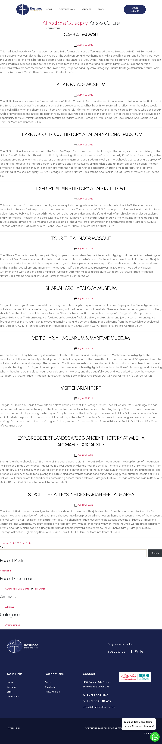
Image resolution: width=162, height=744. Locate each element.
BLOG (101, 9)
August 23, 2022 (85, 45)
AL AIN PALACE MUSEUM (81, 84)
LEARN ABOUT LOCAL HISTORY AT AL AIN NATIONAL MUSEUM (81, 134)
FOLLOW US (117, 651)
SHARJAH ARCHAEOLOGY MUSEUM (81, 288)
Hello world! (5, 570)
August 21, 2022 (85, 248)
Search (3, 547)
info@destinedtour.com (99, 707)
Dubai (48, 682)
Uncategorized (12, 625)
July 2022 (9, 607)
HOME (49, 9)
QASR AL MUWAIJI (81, 35)
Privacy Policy (13, 728)
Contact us (13, 696)
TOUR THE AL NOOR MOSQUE (81, 238)
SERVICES (86, 9)
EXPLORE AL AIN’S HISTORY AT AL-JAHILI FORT (81, 188)
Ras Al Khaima (52, 691)
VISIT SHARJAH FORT (81, 388)
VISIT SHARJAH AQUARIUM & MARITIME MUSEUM (81, 338)
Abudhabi (50, 687)
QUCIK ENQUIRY (135, 9)
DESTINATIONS (67, 9)
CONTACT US (53, 28)
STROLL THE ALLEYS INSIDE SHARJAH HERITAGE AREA (81, 494)
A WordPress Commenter (17, 588)
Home (10, 682)
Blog (9, 691)
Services (11, 687)
